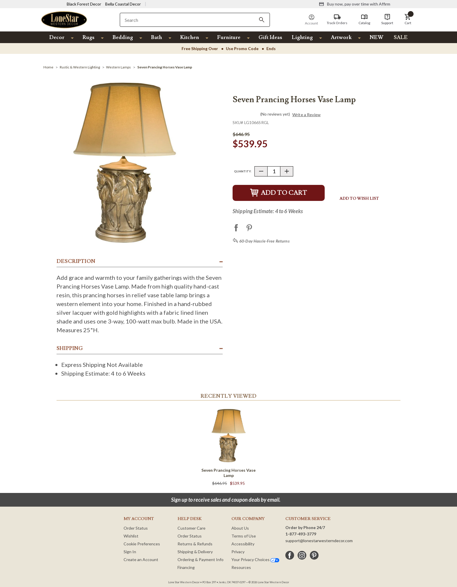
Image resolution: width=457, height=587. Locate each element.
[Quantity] (274, 171)
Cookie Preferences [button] (142, 543)
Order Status (136, 528)
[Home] (48, 67)
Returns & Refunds (194, 543)
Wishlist (131, 535)
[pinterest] (314, 555)
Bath (156, 37)
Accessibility (242, 543)
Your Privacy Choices (255, 559)
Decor (56, 37)
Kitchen (189, 37)
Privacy (238, 551)
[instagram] (302, 555)
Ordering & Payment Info (200, 559)
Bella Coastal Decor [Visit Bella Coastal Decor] (123, 3)
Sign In (130, 551)
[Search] (262, 20)
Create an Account (141, 559)
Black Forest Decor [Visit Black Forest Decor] (84, 3)
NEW (376, 37)
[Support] (387, 19)
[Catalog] (364, 19)
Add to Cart (278, 193)
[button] (408, 19)
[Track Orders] (337, 19)
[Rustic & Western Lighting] (80, 67)
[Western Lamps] (118, 67)
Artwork (341, 37)
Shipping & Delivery (195, 551)
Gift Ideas (270, 37)
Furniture (228, 37)
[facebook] (289, 555)
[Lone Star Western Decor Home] (64, 19)
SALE (401, 37)
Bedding (123, 37)
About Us (240, 528)
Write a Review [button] (306, 115)
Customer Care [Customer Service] (191, 528)
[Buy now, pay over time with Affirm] (354, 4)
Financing (186, 567)
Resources (241, 567)
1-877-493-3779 (300, 533)
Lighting (302, 37)
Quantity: (243, 171)
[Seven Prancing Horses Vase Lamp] (164, 67)
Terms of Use (243, 535)
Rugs (88, 37)
